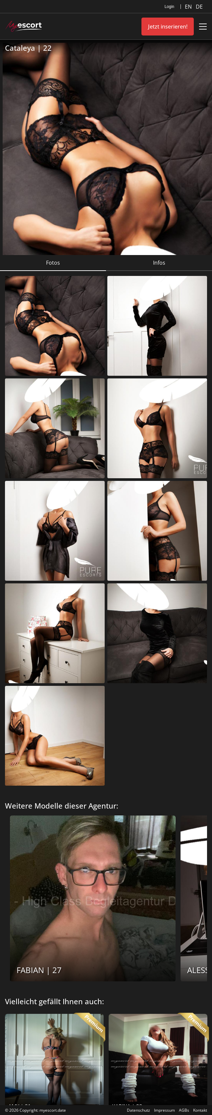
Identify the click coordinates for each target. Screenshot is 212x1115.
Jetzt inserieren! (167, 26)
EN (189, 6)
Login (169, 6)
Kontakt (200, 1110)
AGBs (184, 1110)
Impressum (164, 1110)
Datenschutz (138, 1110)
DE (199, 6)
